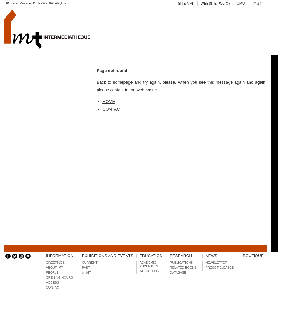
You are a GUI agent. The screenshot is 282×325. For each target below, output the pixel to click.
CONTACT (112, 109)
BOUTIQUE (253, 256)
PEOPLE (52, 272)
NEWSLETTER (216, 262)
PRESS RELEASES (220, 267)
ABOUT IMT (54, 267)
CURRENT (90, 262)
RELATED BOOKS (183, 267)
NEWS (211, 256)
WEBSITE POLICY (216, 3)
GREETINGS (55, 262)
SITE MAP (186, 3)
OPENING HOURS (59, 277)
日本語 (258, 4)
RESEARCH (181, 256)
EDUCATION (151, 256)
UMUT (242, 3)
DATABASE (178, 272)
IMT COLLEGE (150, 271)
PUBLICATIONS (181, 262)
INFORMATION (59, 256)
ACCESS (52, 282)
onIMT (86, 272)
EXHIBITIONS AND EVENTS (107, 256)
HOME (108, 101)
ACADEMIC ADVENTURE (149, 264)
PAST (86, 267)
